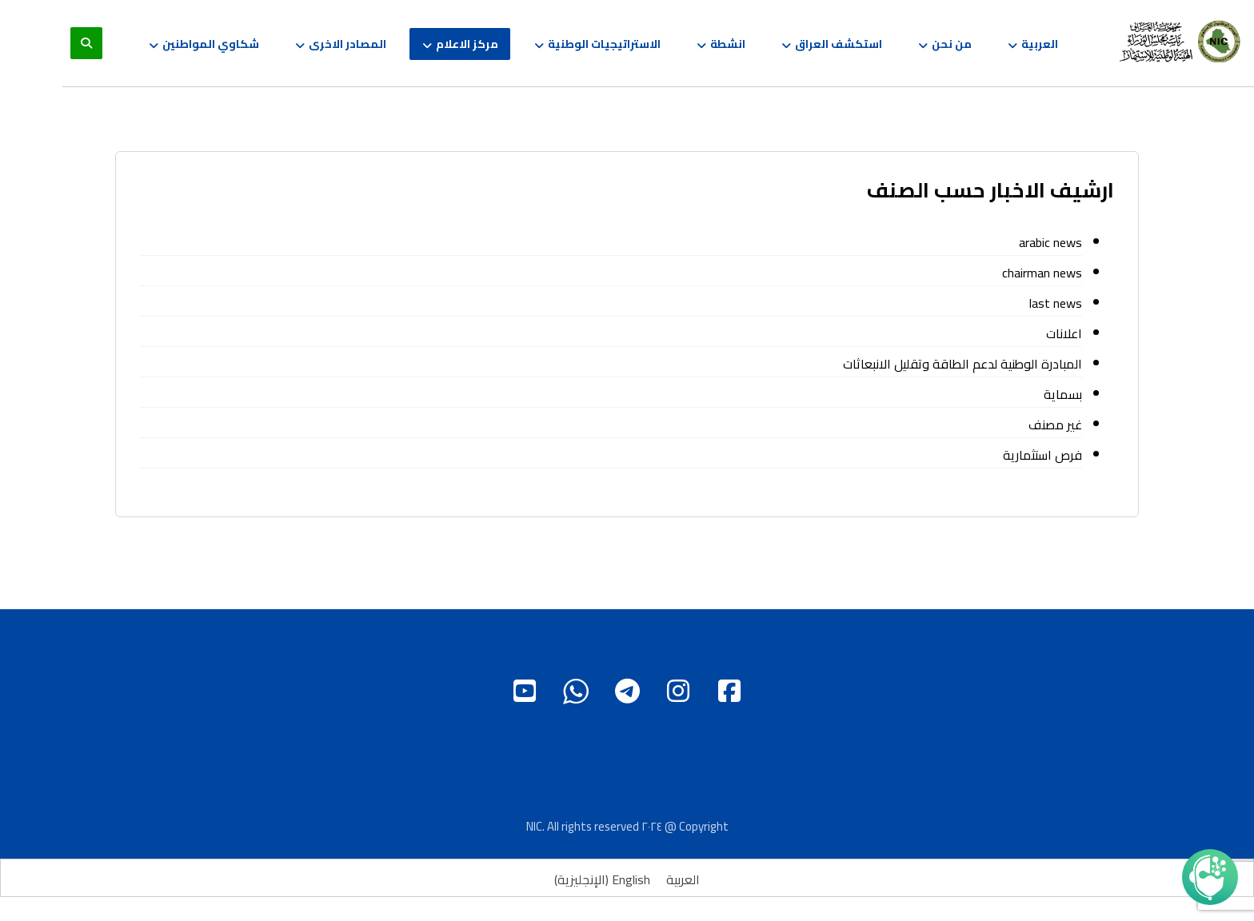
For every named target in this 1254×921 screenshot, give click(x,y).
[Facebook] (729, 690)
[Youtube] (524, 690)
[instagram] (678, 690)
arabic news (1050, 242)
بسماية (1063, 394)
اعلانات (1064, 333)
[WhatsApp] (575, 690)
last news (1055, 303)
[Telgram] (627, 690)
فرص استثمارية (1042, 455)
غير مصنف (1055, 425)
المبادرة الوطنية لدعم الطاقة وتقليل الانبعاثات (962, 364)
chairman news (1042, 273)
